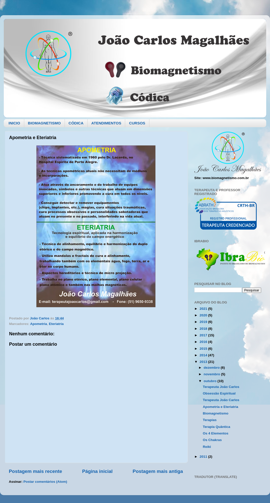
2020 (204, 315)
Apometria (38, 324)
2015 (204, 349)
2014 (204, 355)
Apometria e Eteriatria (220, 407)
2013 (204, 362)
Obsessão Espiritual (219, 393)
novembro (212, 374)
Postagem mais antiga (158, 471)
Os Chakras (212, 440)
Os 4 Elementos (215, 433)
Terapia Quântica (216, 427)
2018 (204, 329)
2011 (204, 456)
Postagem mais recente (35, 471)
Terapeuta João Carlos (221, 387)
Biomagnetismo (215, 413)
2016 (204, 342)
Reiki (207, 447)
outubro (211, 381)
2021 (204, 309)
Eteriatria (56, 324)
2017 (204, 335)
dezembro (212, 367)
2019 (204, 322)
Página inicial (97, 471)
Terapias (210, 420)
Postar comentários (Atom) (45, 482)
